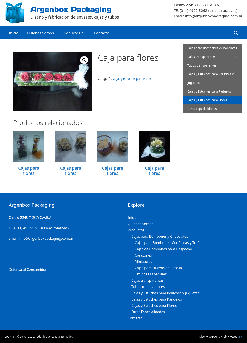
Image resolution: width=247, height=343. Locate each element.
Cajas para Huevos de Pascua (158, 267)
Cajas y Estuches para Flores (132, 78)
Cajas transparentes (201, 57)
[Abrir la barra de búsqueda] (235, 32)
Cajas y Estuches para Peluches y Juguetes (210, 78)
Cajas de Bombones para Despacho (163, 249)
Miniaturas (143, 261)
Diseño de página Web (213, 336)
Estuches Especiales (151, 274)
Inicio (13, 32)
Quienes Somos (40, 32)
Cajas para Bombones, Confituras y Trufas (168, 242)
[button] (84, 60)
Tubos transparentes (202, 65)
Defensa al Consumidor (28, 269)
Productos (76, 32)
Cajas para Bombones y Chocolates (214, 49)
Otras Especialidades (202, 109)
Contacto (101, 32)
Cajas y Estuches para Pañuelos (209, 91)
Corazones (143, 255)
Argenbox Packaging (70, 9)
